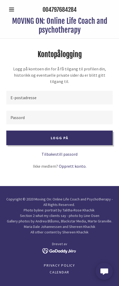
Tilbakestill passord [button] (59, 154)
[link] (59, 25)
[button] (14, 9)
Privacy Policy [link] (59, 265)
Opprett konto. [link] (72, 166)
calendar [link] (59, 272)
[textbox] (59, 97)
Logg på (59, 138)
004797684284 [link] (60, 9)
